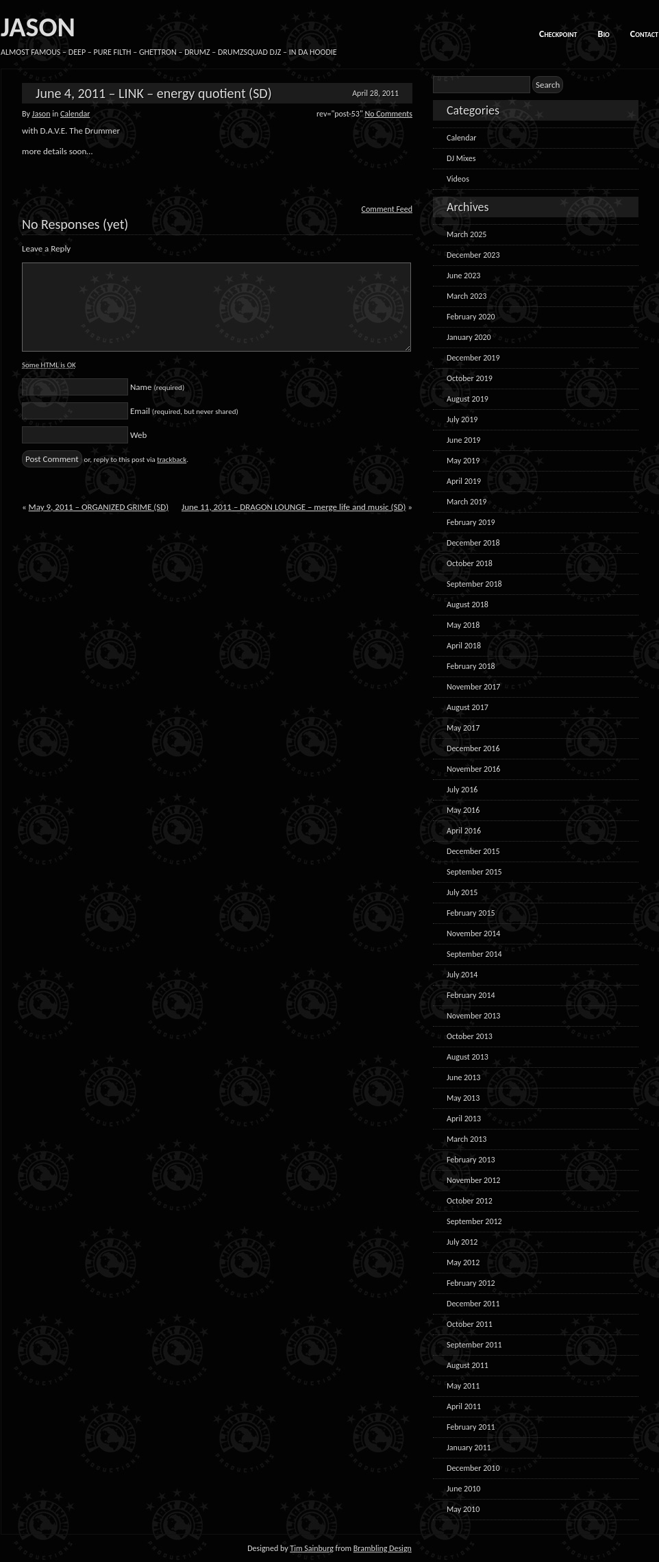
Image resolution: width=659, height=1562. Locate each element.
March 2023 (466, 296)
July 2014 (462, 974)
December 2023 (473, 255)
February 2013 (471, 1159)
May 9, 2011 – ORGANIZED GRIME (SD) (99, 507)
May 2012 (463, 1262)
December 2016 (473, 748)
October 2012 (470, 1201)
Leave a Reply (46, 248)
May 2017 (463, 728)
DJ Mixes (461, 158)
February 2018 (471, 666)
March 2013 (466, 1139)
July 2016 (462, 789)
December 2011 (473, 1303)
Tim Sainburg (312, 1548)
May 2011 (463, 1386)
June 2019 (463, 440)
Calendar (75, 114)
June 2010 (463, 1488)
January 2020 (469, 337)
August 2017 (467, 707)
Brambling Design (382, 1548)
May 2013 (463, 1098)
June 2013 (463, 1077)
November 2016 (473, 769)
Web (138, 435)
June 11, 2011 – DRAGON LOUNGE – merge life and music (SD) (294, 507)
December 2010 (473, 1468)
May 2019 (463, 460)
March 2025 (466, 234)
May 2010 (463, 1509)
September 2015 (474, 872)
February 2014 (471, 995)
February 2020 (471, 316)
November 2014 (473, 933)
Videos (458, 179)
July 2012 (462, 1242)
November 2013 (473, 1016)
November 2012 (473, 1180)
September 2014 (474, 954)
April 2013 (464, 1118)
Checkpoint (558, 34)
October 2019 (470, 378)
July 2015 (462, 892)
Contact (644, 34)
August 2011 (467, 1365)
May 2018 (463, 625)
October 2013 (470, 1036)
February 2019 (471, 522)
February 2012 (471, 1283)
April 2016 (464, 830)
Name (157, 387)
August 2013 (467, 1057)
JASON (38, 27)
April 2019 (464, 481)
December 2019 (473, 358)
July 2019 (462, 419)
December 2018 (473, 543)
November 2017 (473, 687)
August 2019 (467, 399)
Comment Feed (387, 209)
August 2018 (467, 604)
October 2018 (470, 563)
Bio (604, 34)
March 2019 (466, 502)
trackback (171, 459)
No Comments (388, 114)
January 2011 (469, 1447)
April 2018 (464, 645)
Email (184, 411)
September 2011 (474, 1345)
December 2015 (473, 851)
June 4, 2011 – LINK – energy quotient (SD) (154, 93)
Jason (41, 114)
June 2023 (463, 275)
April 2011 (464, 1406)
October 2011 (470, 1324)
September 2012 (474, 1221)
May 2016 (463, 810)
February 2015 (471, 913)
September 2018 (474, 584)
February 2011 (471, 1427)
